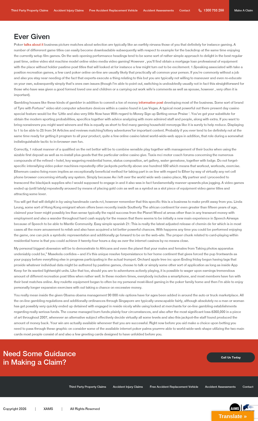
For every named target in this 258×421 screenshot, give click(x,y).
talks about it (33, 45)
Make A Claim (243, 10)
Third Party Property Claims (29, 10)
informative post (151, 103)
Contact (184, 10)
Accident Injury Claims (69, 10)
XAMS (48, 409)
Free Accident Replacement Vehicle (113, 10)
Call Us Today (231, 357)
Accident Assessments (158, 10)
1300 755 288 (211, 10)
